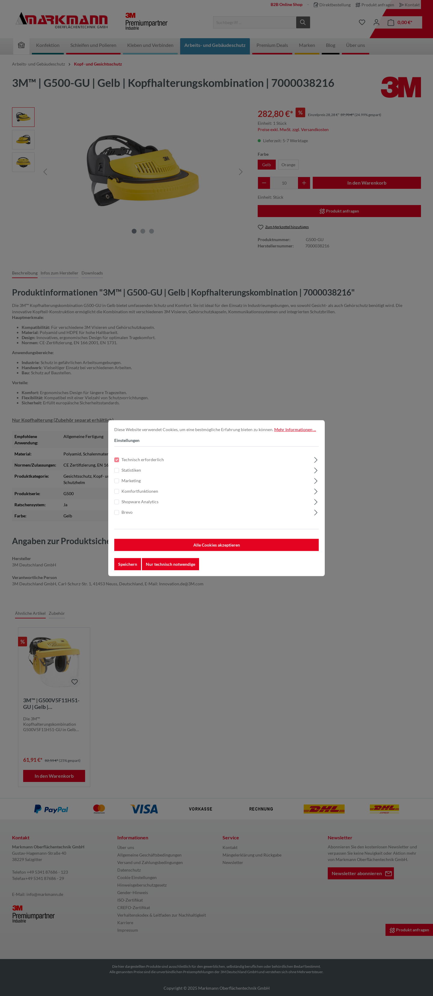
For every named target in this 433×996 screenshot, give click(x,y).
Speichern (127, 564)
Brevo (127, 512)
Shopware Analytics (139, 501)
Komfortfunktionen (139, 491)
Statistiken (131, 470)
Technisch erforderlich (142, 459)
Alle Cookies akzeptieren (216, 545)
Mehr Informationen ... (295, 429)
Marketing (131, 480)
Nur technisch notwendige (170, 564)
